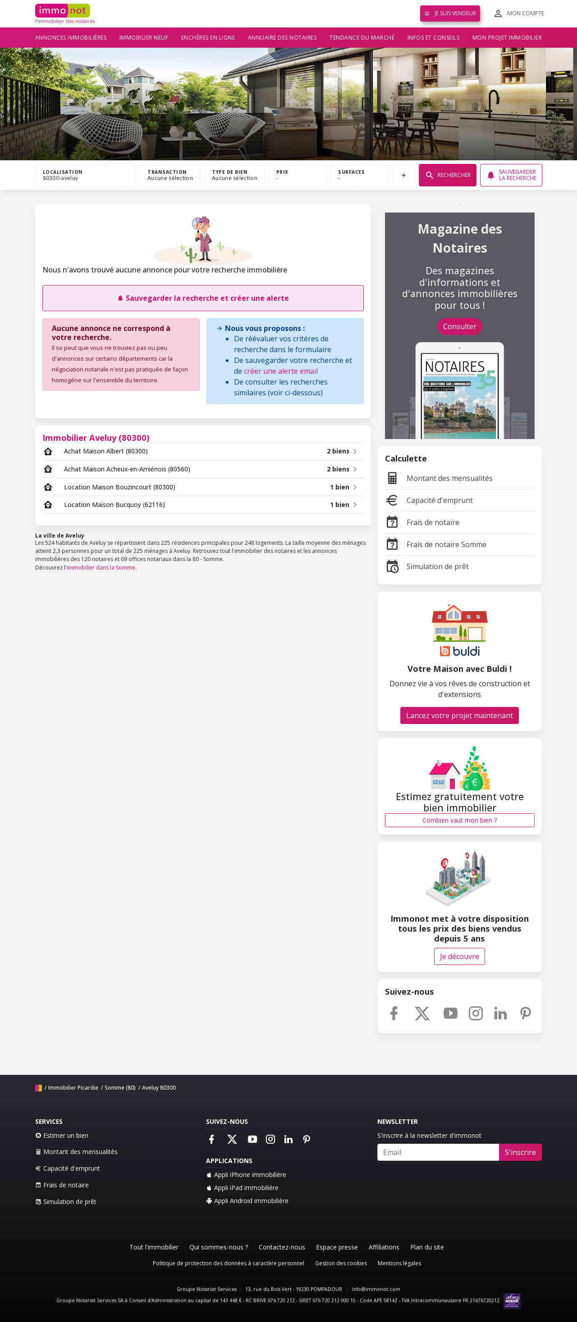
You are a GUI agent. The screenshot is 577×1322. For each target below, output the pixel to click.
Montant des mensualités (439, 478)
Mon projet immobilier (507, 37)
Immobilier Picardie (73, 1087)
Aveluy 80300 (159, 1087)
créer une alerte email (281, 371)
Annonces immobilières (71, 37)
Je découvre (459, 956)
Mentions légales (399, 1263)
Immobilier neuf (144, 37)
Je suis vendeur (450, 13)
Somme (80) (120, 1087)
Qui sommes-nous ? (218, 1247)
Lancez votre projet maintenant (459, 715)
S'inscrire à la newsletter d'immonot (429, 1135)
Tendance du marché (362, 37)
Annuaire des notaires (282, 37)
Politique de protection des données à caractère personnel (228, 1263)
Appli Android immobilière (247, 1200)
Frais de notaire (422, 522)
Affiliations (384, 1247)
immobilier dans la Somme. (102, 567)
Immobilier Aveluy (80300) (96, 437)
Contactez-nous (282, 1247)
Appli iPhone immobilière (246, 1174)
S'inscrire (520, 1152)
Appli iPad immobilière (242, 1187)
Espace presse (337, 1247)
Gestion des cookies (341, 1263)
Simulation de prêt (427, 566)
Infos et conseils (434, 37)
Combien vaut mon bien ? (459, 820)
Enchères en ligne (208, 37)
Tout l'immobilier (154, 1247)
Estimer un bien (61, 1135)
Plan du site (427, 1247)
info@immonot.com (376, 1289)
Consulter (459, 326)
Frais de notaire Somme (435, 544)
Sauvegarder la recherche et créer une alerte (203, 298)
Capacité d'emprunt (429, 500)
